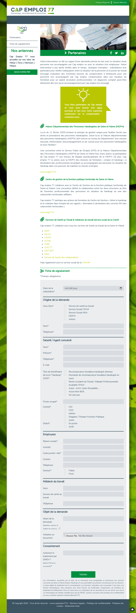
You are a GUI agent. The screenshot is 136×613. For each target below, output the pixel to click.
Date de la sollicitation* (49, 290)
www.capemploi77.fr (59, 603)
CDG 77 (48, 247)
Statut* (46, 423)
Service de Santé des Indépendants (61, 257)
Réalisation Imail (72, 606)
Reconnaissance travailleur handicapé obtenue (91, 371)
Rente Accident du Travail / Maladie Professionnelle (93, 381)
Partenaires (15, 37)
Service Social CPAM (79, 309)
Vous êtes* (48, 306)
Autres (72, 319)
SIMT (46, 230)
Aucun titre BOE (76, 391)
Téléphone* (48, 331)
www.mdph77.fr (48, 171)
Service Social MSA (78, 312)
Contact (46, 459)
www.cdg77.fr (47, 212)
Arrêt (71, 426)
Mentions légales (77, 603)
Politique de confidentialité (98, 603)
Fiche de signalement (20, 43)
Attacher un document (48, 536)
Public (71, 470)
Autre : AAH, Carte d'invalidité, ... (84, 388)
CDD (71, 410)
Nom (45, 488)
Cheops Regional (103, 2)
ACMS (47, 240)
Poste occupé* (50, 401)
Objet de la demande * (51, 523)
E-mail (46, 365)
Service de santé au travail (81, 306)
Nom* (46, 326)
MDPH (72, 315)
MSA (46, 254)
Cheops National (119, 2)
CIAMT (47, 237)
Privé (71, 473)
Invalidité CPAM (76, 384)
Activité (46, 447)
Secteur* (47, 470)
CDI (70, 406)
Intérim (72, 413)
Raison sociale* (50, 441)
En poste (73, 423)
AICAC (47, 234)
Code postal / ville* (52, 453)
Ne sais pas (74, 394)
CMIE (47, 244)
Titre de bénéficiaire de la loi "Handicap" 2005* (52, 375)
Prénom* (47, 353)
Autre (71, 420)
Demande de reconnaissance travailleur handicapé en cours (94, 377)
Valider (83, 574)
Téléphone (48, 465)
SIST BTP (49, 250)
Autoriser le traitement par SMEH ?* (50, 559)
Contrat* (47, 406)
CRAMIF (86, 262)
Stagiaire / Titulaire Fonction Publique (86, 416)
